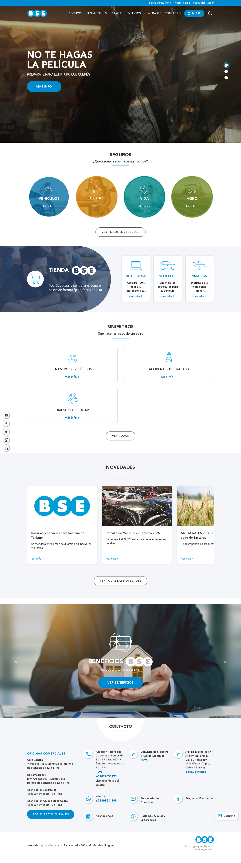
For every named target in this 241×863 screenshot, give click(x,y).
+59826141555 (195, 780)
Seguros (75, 13)
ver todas (120, 589)
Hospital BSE (182, 3)
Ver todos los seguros (120, 232)
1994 (144, 768)
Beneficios (133, 13)
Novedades (152, 13)
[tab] (226, 64)
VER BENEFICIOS (120, 691)
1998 (99, 780)
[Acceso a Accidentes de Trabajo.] (169, 366)
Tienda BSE (93, 13)
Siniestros (113, 13)
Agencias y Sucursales (51, 822)
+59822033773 (106, 785)
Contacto (173, 13)
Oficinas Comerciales (46, 762)
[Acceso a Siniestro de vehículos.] (72, 366)
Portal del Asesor (203, 3)
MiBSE (194, 13)
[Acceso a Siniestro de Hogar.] (72, 411)
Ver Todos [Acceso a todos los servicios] (120, 444)
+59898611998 (106, 809)
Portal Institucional (160, 3)
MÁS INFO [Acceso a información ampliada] (44, 86)
